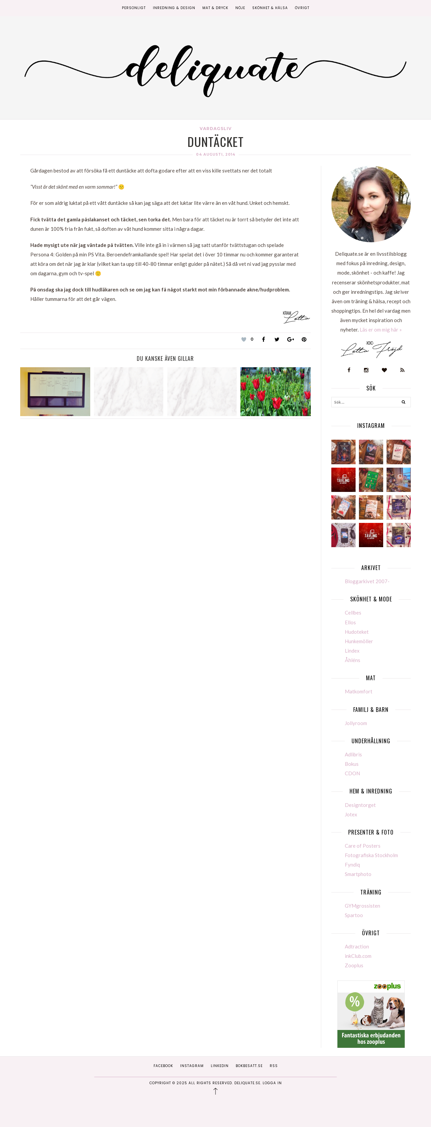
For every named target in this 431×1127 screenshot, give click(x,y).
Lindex (352, 651)
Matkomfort (358, 691)
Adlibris (353, 754)
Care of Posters (362, 846)
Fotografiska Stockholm (371, 855)
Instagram (192, 1065)
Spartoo (354, 915)
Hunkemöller (359, 641)
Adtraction (357, 946)
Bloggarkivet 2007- (367, 581)
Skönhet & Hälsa (270, 7)
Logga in (272, 1083)
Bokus (352, 764)
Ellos (350, 622)
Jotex (351, 814)
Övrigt (302, 7)
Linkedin (220, 1065)
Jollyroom (356, 723)
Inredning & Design (174, 7)
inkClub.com (358, 956)
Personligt (134, 7)
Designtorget (360, 805)
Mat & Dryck (215, 7)
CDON (352, 773)
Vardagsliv (216, 128)
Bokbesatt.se (249, 1065)
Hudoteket (357, 632)
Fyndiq (352, 865)
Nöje (240, 7)
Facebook (163, 1065)
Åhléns (352, 660)
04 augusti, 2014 (215, 154)
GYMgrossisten (362, 906)
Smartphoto (358, 874)
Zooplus (354, 965)
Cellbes (353, 612)
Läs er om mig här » (381, 329)
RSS (274, 1065)
